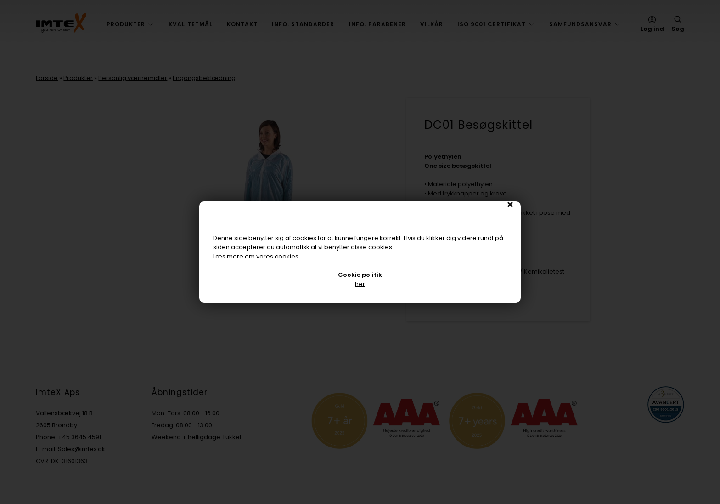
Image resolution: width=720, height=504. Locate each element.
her (360, 284)
